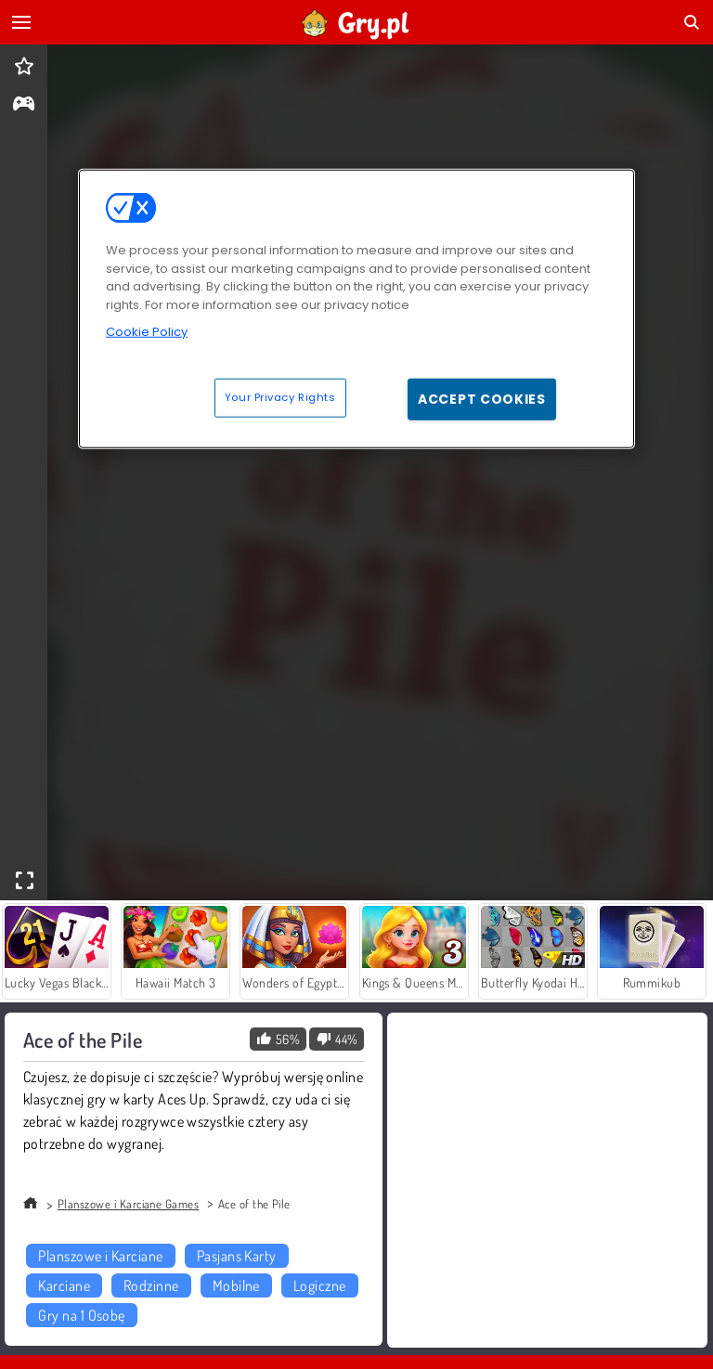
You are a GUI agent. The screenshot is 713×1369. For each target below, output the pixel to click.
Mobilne (236, 1285)
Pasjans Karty (237, 1255)
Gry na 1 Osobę (81, 1315)
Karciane (64, 1285)
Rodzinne (151, 1285)
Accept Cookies (482, 398)
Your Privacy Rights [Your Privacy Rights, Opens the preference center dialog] (280, 396)
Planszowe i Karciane (100, 1255)
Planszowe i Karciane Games (128, 1203)
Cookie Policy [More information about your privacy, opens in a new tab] (147, 332)
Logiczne (319, 1285)
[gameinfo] (23, 105)
